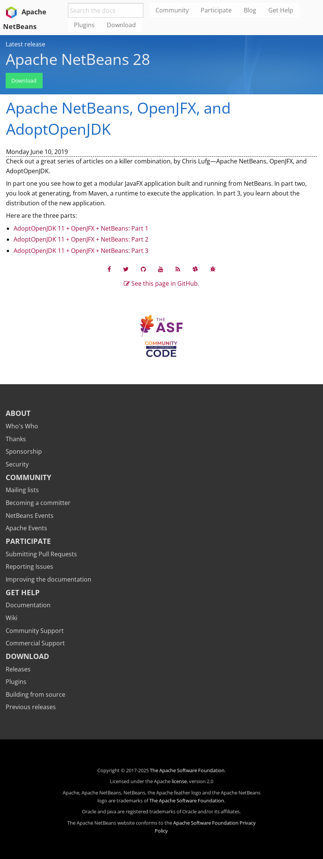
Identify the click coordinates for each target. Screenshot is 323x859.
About (18, 413)
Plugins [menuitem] (84, 25)
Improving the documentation (48, 579)
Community (28, 477)
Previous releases (31, 707)
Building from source (35, 694)
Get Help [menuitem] (280, 10)
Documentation (28, 605)
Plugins (16, 681)
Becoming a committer (38, 503)
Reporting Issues (29, 566)
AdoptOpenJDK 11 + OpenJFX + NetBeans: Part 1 (81, 228)
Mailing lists (22, 490)
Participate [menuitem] (216, 10)
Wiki (11, 618)
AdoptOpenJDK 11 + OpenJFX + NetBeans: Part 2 (81, 239)
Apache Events (26, 528)
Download (24, 80)
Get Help (23, 592)
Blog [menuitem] (250, 10)
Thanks (16, 439)
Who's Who (22, 426)
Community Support (35, 631)
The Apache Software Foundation (187, 770)
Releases (18, 669)
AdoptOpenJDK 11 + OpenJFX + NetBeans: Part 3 (81, 250)
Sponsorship (24, 451)
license (179, 781)
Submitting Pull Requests (41, 554)
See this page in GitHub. (161, 283)
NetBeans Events (30, 515)
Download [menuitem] (121, 25)
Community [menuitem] (172, 10)
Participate (28, 541)
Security (17, 464)
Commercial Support (35, 643)
